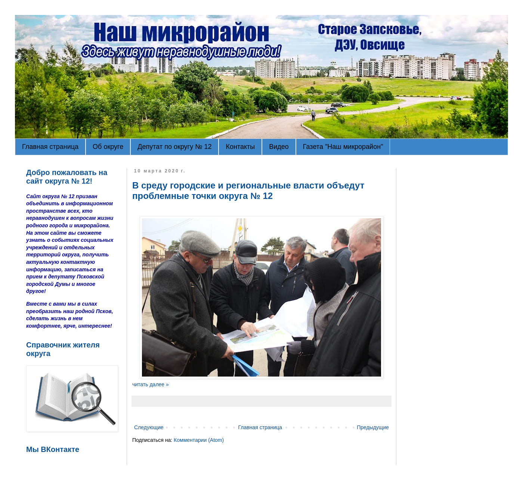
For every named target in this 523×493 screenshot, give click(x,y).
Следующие (149, 427)
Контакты (240, 146)
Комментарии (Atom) (199, 440)
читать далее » (150, 384)
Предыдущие (373, 427)
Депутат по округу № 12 (174, 146)
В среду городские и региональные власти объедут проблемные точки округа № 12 (248, 190)
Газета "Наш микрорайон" (343, 146)
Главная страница (50, 146)
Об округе (108, 146)
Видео (279, 146)
